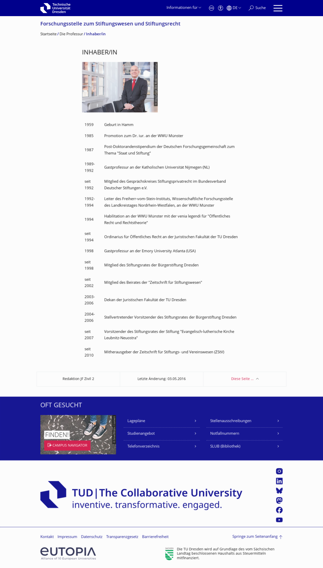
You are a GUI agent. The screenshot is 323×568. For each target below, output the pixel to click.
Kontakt (47, 537)
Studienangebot (141, 434)
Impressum (67, 537)
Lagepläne (136, 421)
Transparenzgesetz (122, 537)
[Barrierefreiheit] (220, 8)
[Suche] (257, 8)
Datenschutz (91, 537)
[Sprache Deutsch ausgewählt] (234, 8)
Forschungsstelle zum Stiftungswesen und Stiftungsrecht (110, 24)
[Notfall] (211, 8)
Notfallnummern (224, 434)
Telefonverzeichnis (143, 447)
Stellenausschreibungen (230, 421)
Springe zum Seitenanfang (255, 537)
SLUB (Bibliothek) (225, 447)
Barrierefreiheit (155, 537)
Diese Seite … (242, 379)
